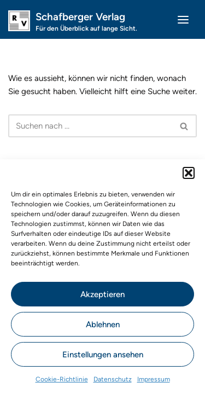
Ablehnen (103, 324)
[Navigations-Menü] (183, 19)
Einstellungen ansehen (102, 355)
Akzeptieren (102, 294)
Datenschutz (112, 379)
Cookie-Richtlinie (62, 379)
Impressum (153, 379)
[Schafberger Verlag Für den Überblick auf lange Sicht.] (72, 19)
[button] (188, 172)
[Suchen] (90, 125)
